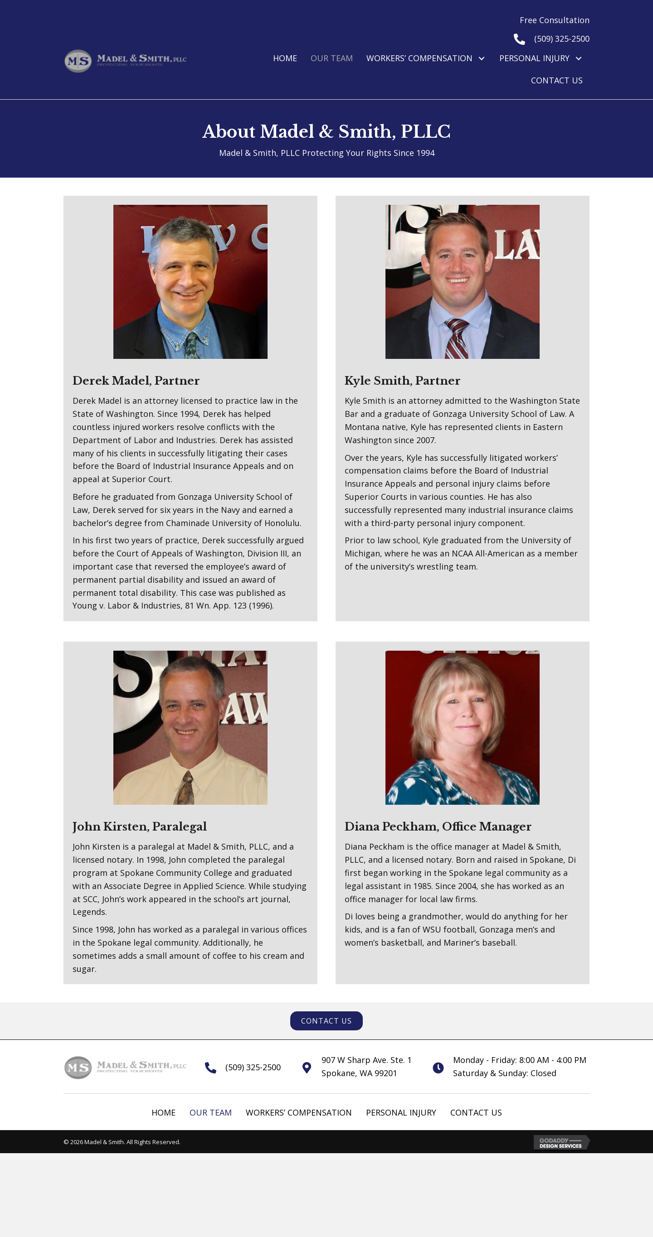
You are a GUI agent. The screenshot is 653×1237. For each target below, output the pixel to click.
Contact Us (476, 1112)
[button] (481, 58)
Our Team (211, 1112)
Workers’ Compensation (299, 1112)
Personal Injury (401, 1112)
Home (163, 1112)
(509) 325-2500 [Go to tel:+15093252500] (562, 38)
